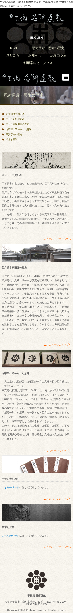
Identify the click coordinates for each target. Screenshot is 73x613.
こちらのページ (10, 487)
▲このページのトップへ (57, 239)
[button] (65, 77)
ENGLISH (36, 37)
